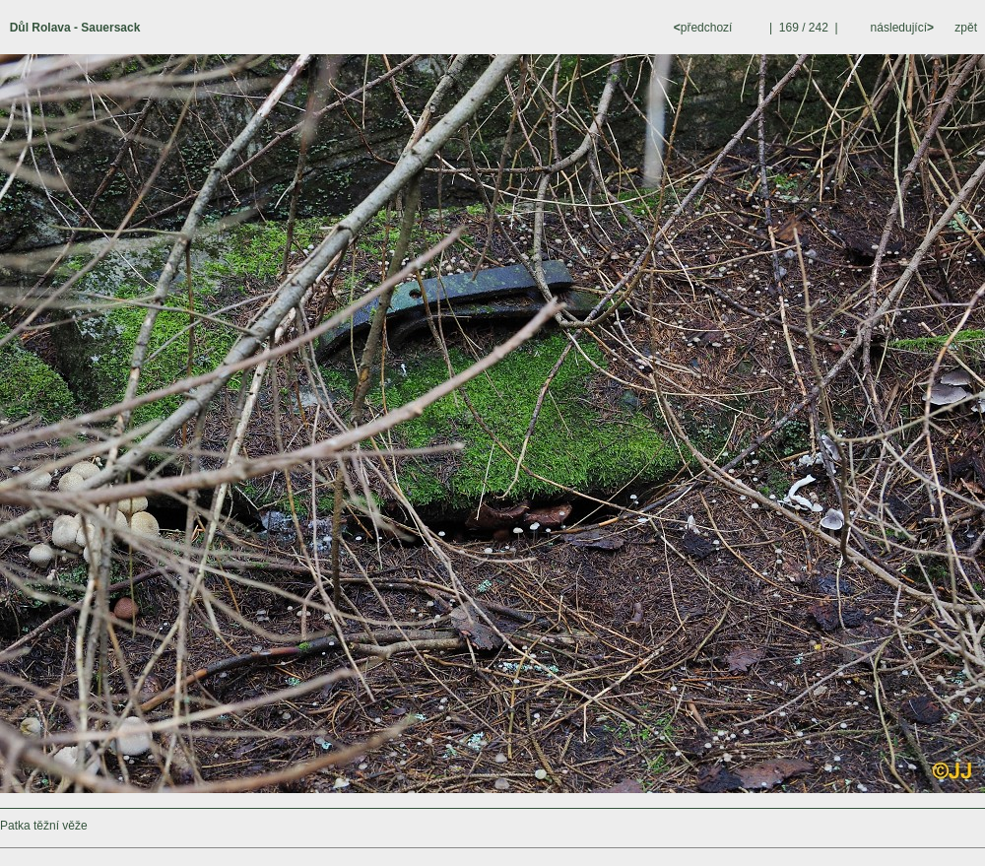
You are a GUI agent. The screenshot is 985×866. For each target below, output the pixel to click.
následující (900, 27)
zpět (965, 27)
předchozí (705, 27)
